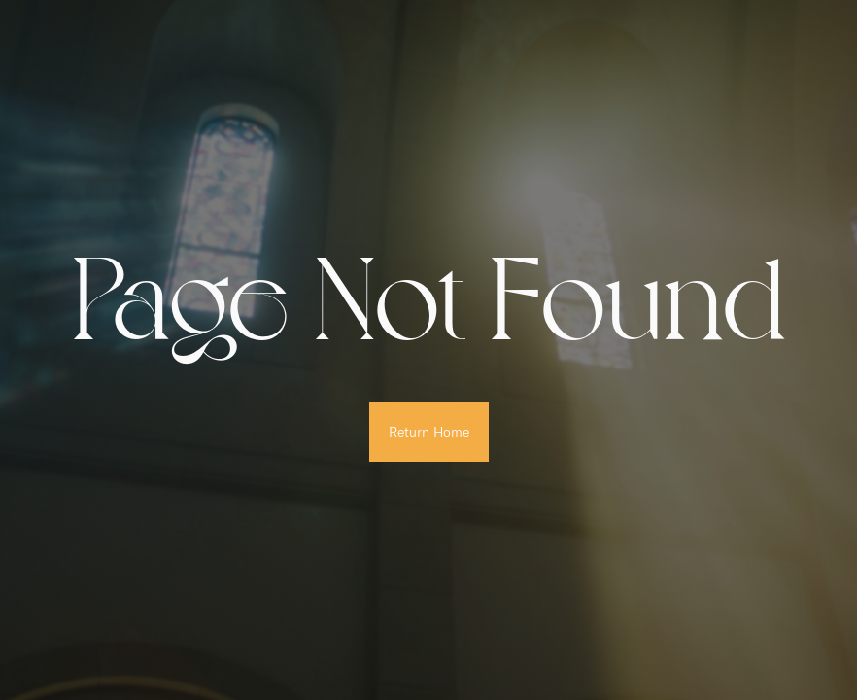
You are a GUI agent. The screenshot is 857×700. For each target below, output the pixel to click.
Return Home (429, 431)
